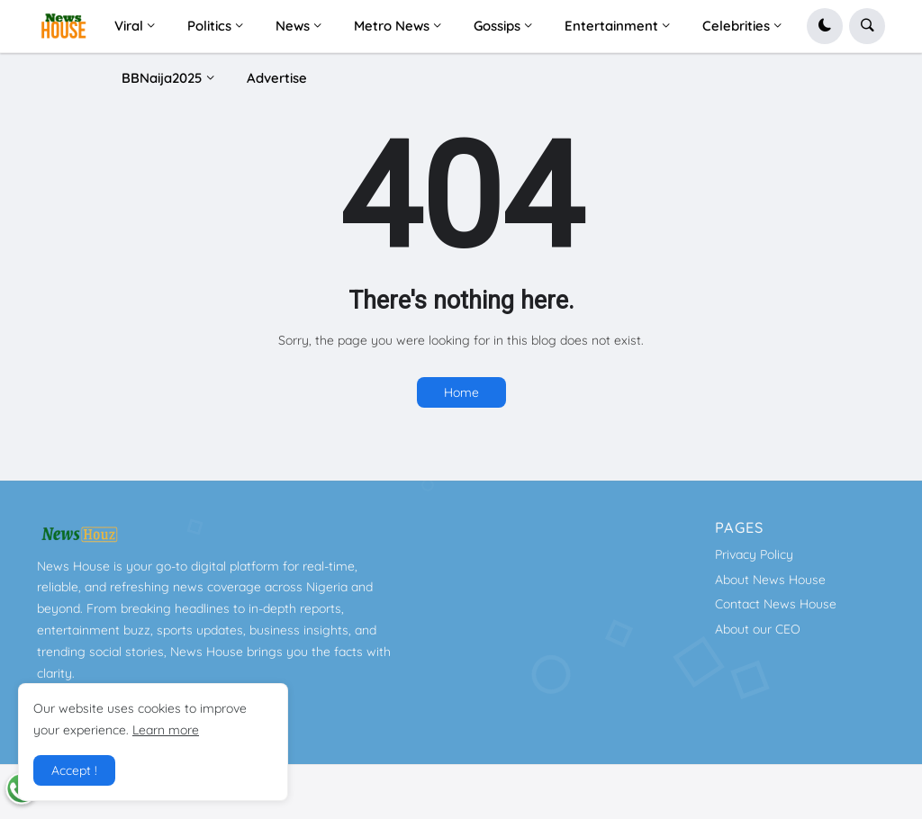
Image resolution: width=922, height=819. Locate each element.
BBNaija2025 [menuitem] (162, 77)
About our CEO (757, 629)
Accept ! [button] (74, 770)
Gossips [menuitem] (497, 25)
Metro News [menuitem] (391, 25)
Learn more (165, 730)
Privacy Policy (754, 554)
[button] (825, 26)
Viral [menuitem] (128, 25)
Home (461, 392)
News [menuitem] (293, 25)
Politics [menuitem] (209, 25)
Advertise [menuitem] (277, 77)
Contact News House (775, 604)
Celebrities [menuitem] (736, 25)
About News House (770, 580)
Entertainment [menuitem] (611, 25)
